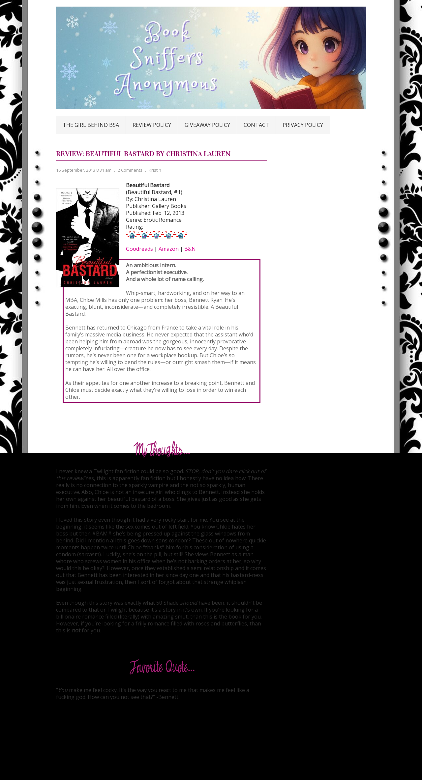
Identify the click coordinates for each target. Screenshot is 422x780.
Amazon (169, 248)
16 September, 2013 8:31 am (83, 170)
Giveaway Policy (207, 125)
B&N (190, 248)
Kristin (155, 170)
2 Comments (130, 170)
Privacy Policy (303, 125)
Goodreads (139, 248)
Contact (256, 125)
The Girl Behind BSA (91, 125)
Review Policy (152, 125)
